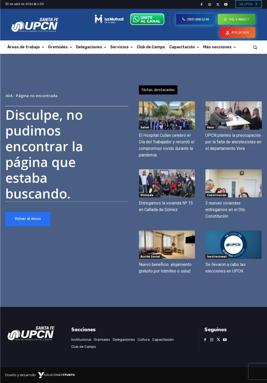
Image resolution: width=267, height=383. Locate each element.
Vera (210, 127)
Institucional (217, 256)
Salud (144, 127)
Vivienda (146, 195)
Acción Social (150, 256)
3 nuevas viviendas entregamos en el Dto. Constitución (225, 210)
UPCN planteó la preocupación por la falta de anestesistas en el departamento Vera (233, 142)
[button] (255, 47)
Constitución (216, 195)
